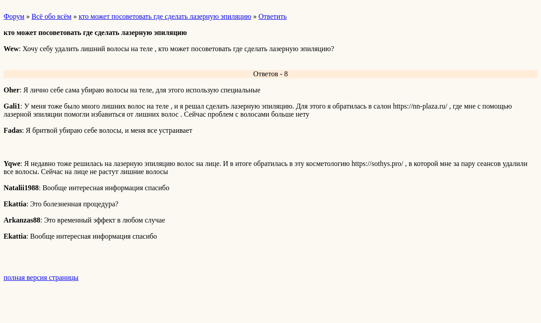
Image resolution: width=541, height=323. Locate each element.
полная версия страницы (41, 277)
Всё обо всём (51, 16)
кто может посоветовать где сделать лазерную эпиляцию (165, 16)
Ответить (273, 16)
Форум (14, 16)
